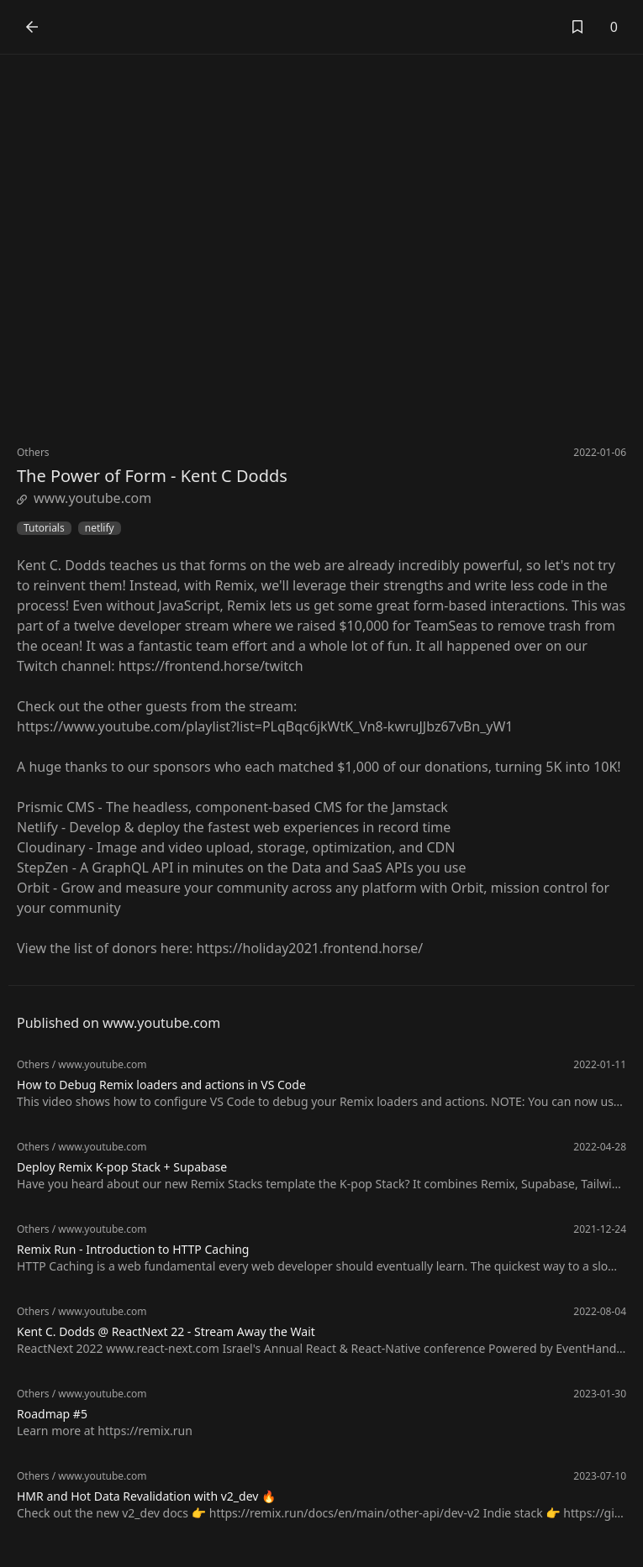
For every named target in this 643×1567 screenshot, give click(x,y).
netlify (99, 528)
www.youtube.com (84, 498)
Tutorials (44, 528)
